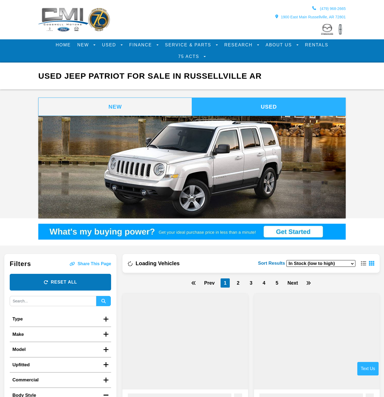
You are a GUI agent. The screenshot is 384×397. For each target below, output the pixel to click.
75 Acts (189, 56)
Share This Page (90, 263)
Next (292, 283)
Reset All (60, 282)
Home (63, 45)
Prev (209, 283)
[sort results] (320, 263)
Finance (141, 45)
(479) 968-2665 (329, 8)
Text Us (368, 368)
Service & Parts (189, 45)
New (84, 45)
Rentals (316, 45)
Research (239, 45)
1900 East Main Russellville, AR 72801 (310, 17)
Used (110, 45)
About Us (280, 45)
